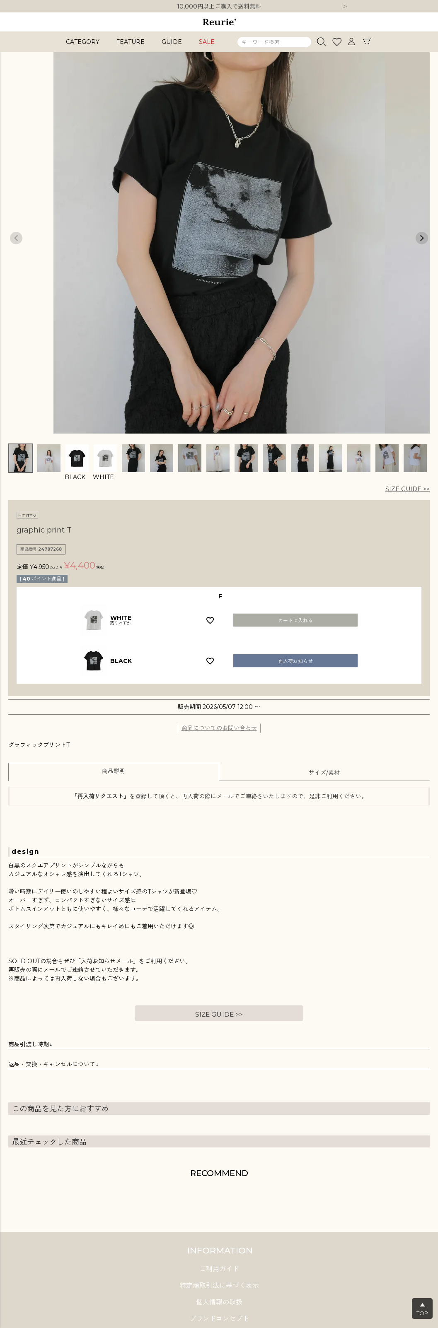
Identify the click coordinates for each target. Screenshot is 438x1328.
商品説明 (113, 771)
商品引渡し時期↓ (30, 1044)
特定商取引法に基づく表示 (219, 1285)
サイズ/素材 (324, 772)
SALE (207, 42)
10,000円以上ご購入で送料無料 (219, 6)
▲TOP (422, 1308)
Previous (16, 238)
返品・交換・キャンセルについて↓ (53, 1064)
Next (345, 7)
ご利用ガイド (219, 1269)
